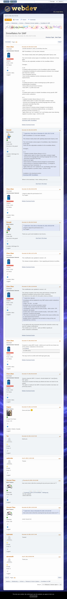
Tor (7, 436)
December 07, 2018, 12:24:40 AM (29, 286)
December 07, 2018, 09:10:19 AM (29, 373)
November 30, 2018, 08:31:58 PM (29, 129)
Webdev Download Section (28, 124)
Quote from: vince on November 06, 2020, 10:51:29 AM (38, 511)
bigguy (8, 407)
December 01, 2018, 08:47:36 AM (29, 222)
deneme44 (9, 556)
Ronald (8, 130)
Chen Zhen (10, 47)
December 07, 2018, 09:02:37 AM (29, 340)
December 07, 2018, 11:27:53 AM (29, 406)
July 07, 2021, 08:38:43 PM (28, 556)
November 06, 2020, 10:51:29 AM (30, 480)
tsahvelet (9, 534)
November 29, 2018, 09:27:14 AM (29, 46)
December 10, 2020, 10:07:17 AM (29, 534)
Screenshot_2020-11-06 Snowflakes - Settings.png (35, 492)
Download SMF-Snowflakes (29, 120)
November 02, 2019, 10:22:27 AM (29, 436)
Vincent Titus (10, 480)
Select (26, 348)
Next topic (58, 37)
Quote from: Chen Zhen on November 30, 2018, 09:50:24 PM (39, 225)
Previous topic (50, 37)
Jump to (39, 584)
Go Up (7, 577)
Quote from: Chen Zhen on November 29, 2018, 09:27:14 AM (39, 133)
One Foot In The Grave (41, 183)
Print (59, 42)
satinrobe (9, 458)
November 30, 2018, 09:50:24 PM (29, 189)
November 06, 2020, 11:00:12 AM (29, 507)
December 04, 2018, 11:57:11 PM (29, 253)
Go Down (7, 42)
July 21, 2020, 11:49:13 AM (28, 458)
